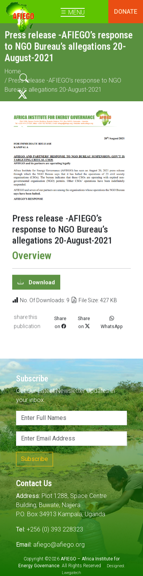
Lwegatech (71, 572)
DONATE (125, 11)
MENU (73, 12)
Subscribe (34, 459)
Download (41, 285)
